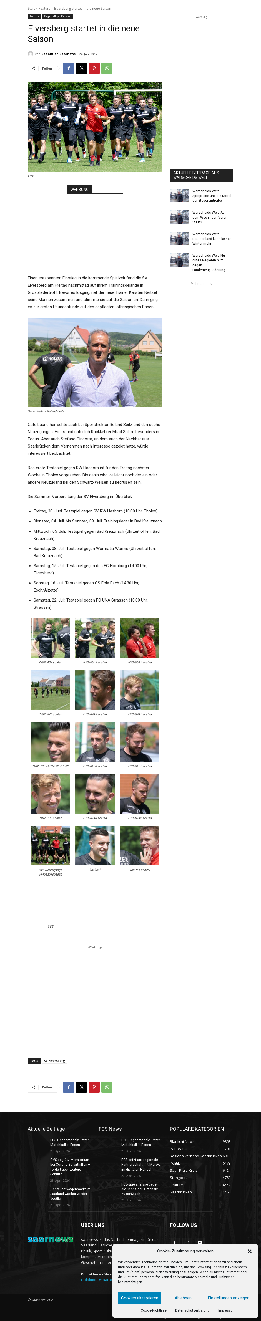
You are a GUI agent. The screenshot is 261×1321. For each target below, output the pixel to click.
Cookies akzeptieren (139, 1297)
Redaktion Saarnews (58, 54)
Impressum (227, 1310)
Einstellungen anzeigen (228, 1297)
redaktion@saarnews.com (103, 1279)
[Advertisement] (95, 228)
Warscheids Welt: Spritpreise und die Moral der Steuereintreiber (211, 196)
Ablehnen (183, 1297)
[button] (249, 1251)
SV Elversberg (54, 1061)
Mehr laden (201, 282)
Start (31, 8)
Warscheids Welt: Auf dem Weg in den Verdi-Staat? (209, 217)
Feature (45, 8)
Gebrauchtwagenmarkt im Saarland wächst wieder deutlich (70, 1193)
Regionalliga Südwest (57, 16)
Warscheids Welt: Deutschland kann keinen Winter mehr (212, 238)
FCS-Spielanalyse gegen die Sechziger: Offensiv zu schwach (141, 1188)
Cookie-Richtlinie (154, 1310)
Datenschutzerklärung (192, 1310)
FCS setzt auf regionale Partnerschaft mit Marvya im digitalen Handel (140, 1164)
